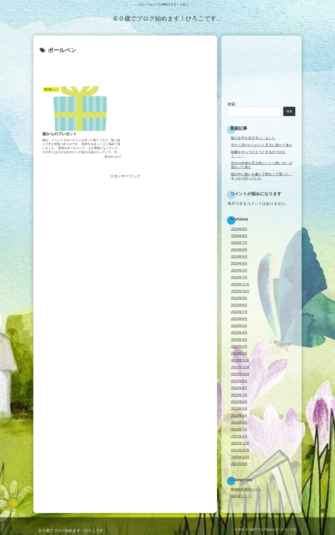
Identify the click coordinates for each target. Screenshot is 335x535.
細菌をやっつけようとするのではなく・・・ (258, 154)
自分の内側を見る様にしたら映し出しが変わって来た (261, 165)
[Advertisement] (125, 67)
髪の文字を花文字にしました (253, 138)
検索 (231, 104)
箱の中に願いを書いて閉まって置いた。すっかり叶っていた (261, 176)
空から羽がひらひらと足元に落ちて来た (261, 145)
